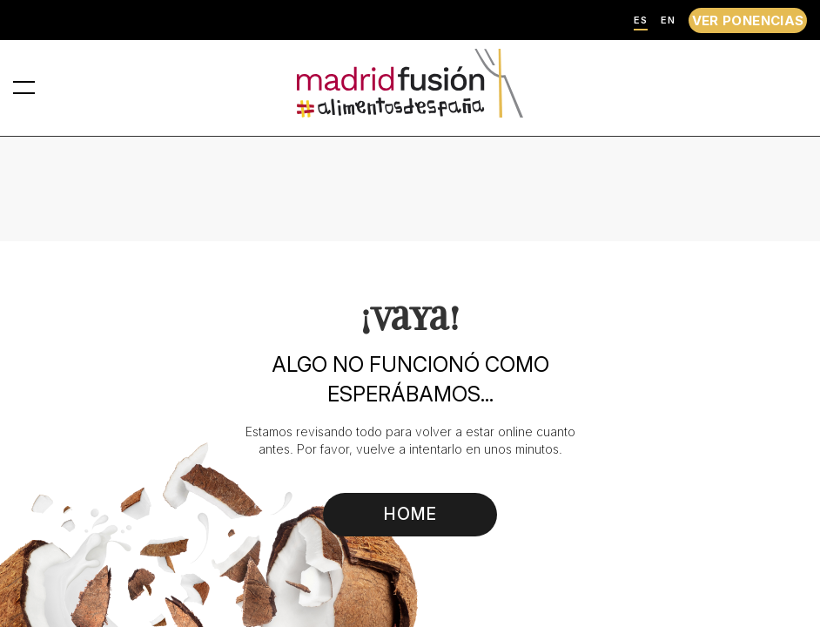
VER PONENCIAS (748, 20)
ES (641, 20)
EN (668, 20)
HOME (410, 513)
